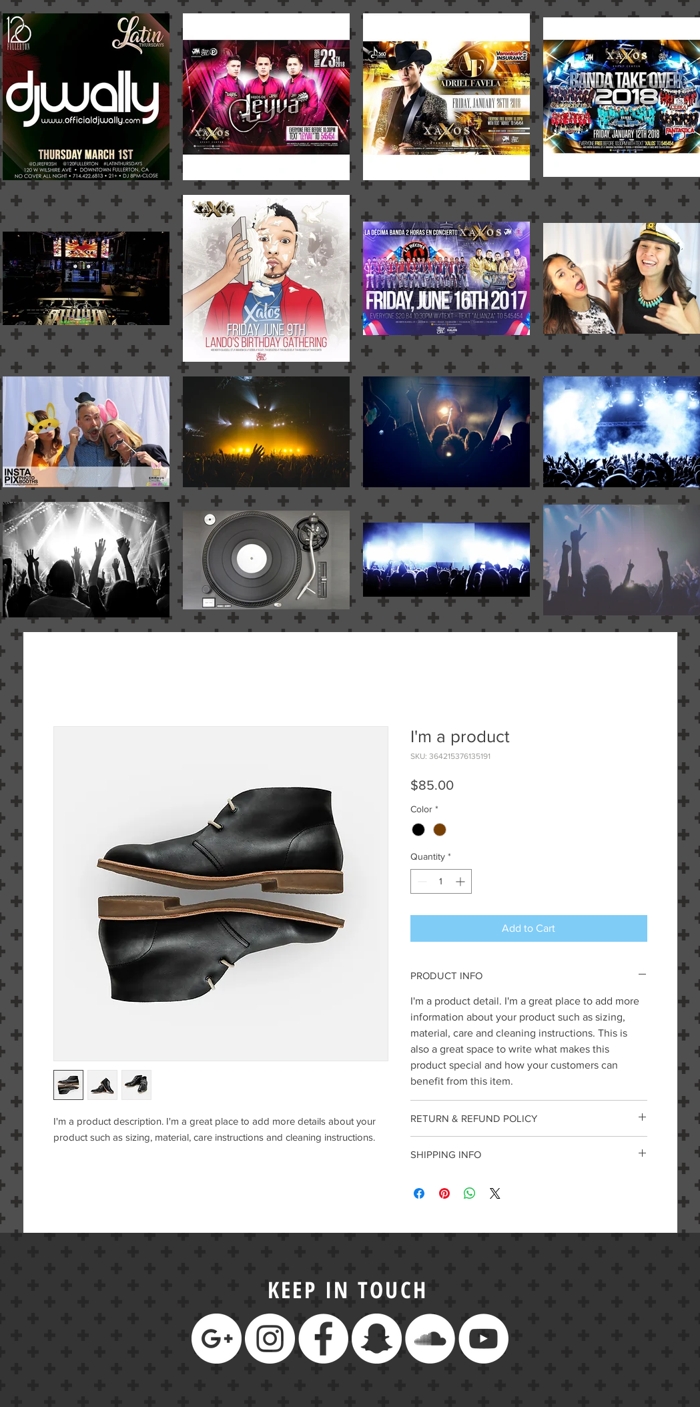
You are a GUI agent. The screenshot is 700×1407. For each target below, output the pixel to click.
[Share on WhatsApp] (470, 1193)
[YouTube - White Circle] (483, 1339)
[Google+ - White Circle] (217, 1339)
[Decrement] (420, 881)
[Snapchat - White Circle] (377, 1339)
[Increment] (461, 881)
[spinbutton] (441, 881)
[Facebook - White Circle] (323, 1339)
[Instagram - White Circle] (270, 1339)
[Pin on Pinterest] (444, 1193)
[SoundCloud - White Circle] (430, 1339)
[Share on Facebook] (419, 1193)
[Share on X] (495, 1193)
